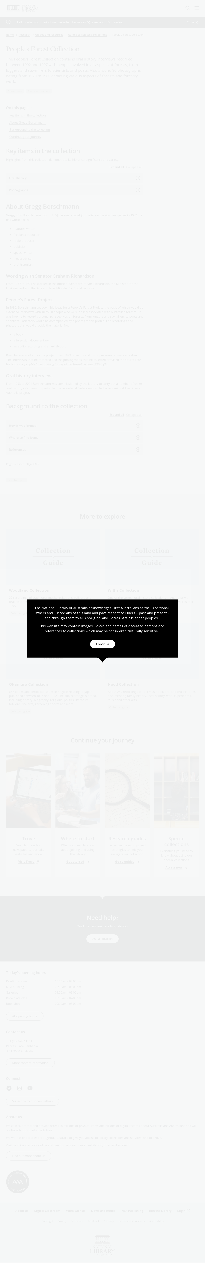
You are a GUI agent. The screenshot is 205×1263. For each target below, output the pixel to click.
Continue (102, 644)
